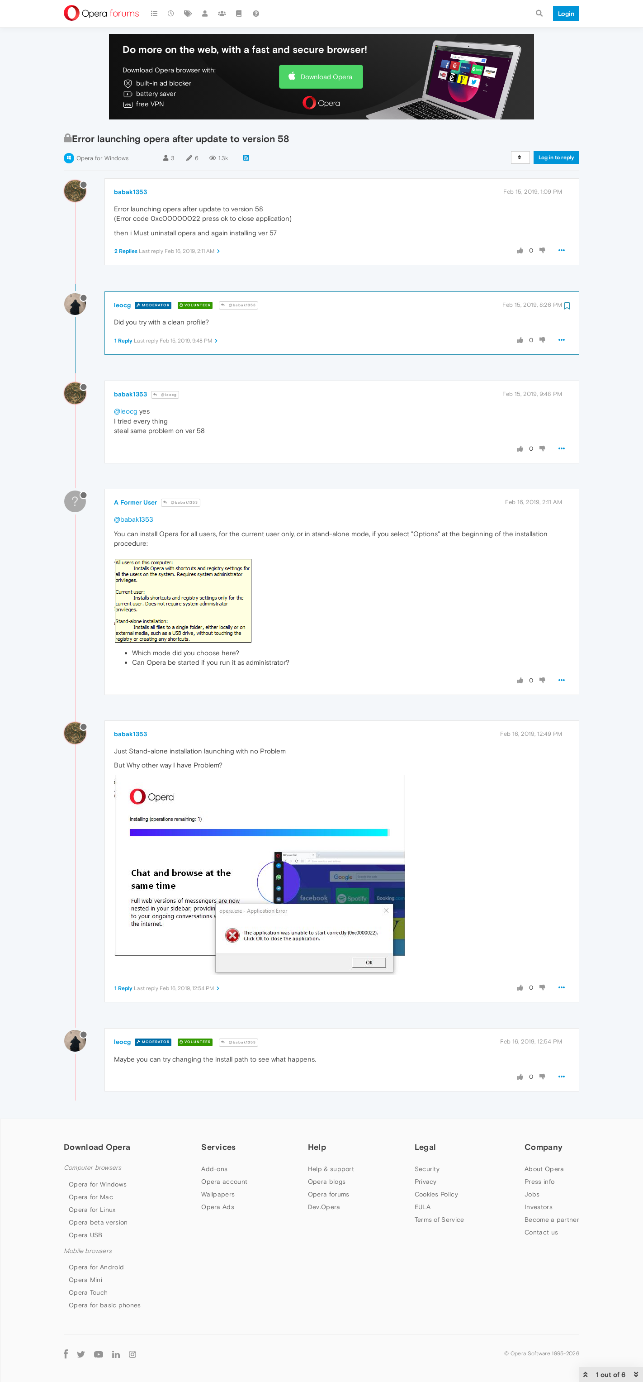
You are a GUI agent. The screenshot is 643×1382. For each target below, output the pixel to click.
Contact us (541, 1232)
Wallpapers (218, 1194)
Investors (539, 1206)
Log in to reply (556, 157)
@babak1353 (238, 305)
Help (317, 1147)
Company (544, 1147)
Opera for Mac (91, 1197)
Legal (425, 1147)
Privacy (426, 1181)
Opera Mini (85, 1279)
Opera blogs (326, 1181)
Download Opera (326, 77)
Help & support (331, 1168)
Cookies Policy (436, 1194)
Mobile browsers (88, 1251)
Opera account (224, 1181)
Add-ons (214, 1168)
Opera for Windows (102, 158)
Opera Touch (88, 1292)
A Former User (135, 502)
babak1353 (130, 191)
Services (218, 1147)
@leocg (165, 395)
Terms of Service (439, 1219)
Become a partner (552, 1219)
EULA (422, 1206)
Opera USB (86, 1235)
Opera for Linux (92, 1209)
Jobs (532, 1194)
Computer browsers (92, 1168)
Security (427, 1168)
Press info (539, 1181)
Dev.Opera (324, 1206)
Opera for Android (96, 1267)
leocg (122, 305)
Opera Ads (217, 1206)
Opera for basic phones (105, 1305)
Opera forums (329, 1194)
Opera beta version (98, 1222)
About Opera (544, 1168)
